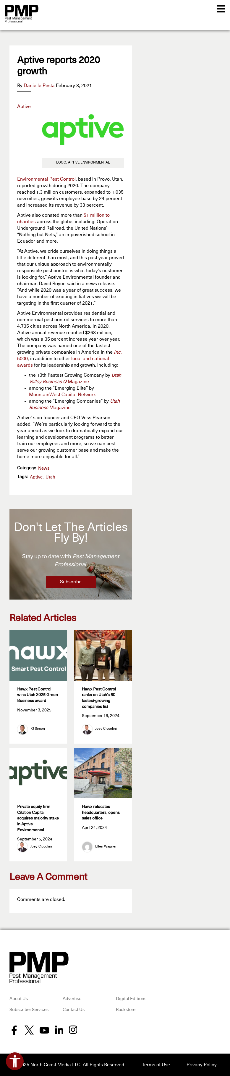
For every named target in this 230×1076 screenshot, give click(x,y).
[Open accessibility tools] (15, 1061)
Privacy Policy (202, 1064)
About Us (18, 999)
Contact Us (74, 1010)
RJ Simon (37, 729)
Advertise (72, 999)
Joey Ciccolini (106, 729)
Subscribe (71, 581)
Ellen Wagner (105, 846)
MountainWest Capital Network (62, 394)
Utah (50, 477)
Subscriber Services (28, 1010)
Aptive (36, 477)
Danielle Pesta (39, 85)
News (43, 468)
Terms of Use (156, 1064)
